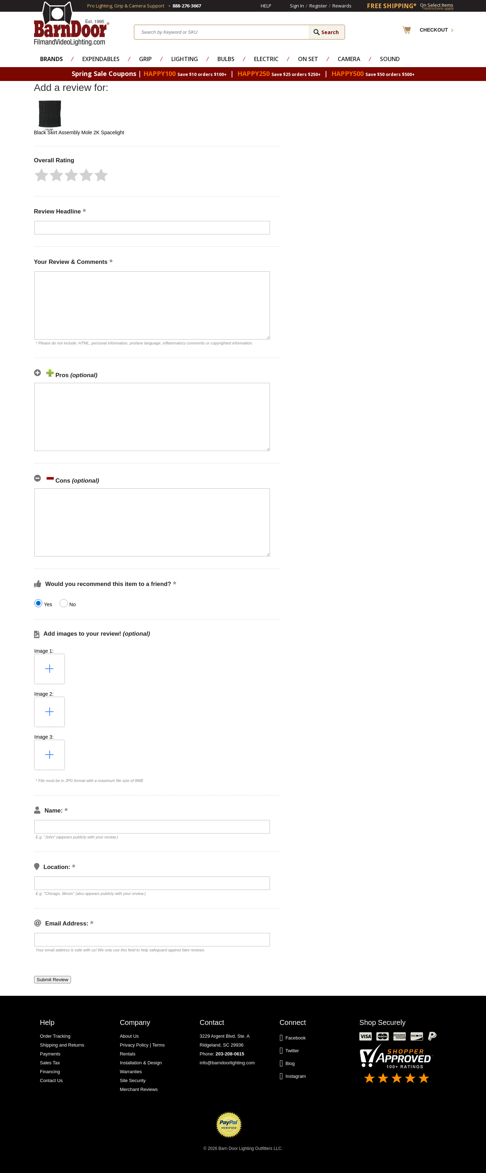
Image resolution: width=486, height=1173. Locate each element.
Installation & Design (141, 1062)
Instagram (293, 1076)
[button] (41, 175)
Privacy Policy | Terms (142, 1045)
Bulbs (225, 59)
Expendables (101, 59)
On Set (308, 59)
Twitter (289, 1050)
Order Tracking (55, 1036)
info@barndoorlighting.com (227, 1062)
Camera (349, 59)
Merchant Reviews (139, 1089)
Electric (266, 59)
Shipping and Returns (62, 1045)
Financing (50, 1071)
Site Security (133, 1080)
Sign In (297, 5)
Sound (390, 59)
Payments (50, 1054)
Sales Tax (50, 1062)
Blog (287, 1063)
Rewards (342, 5)
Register (318, 5)
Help (266, 5)
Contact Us (51, 1080)
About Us (129, 1036)
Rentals (128, 1054)
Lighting (184, 59)
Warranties (131, 1071)
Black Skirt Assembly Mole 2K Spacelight (79, 132)
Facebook (293, 1038)
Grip (145, 59)
